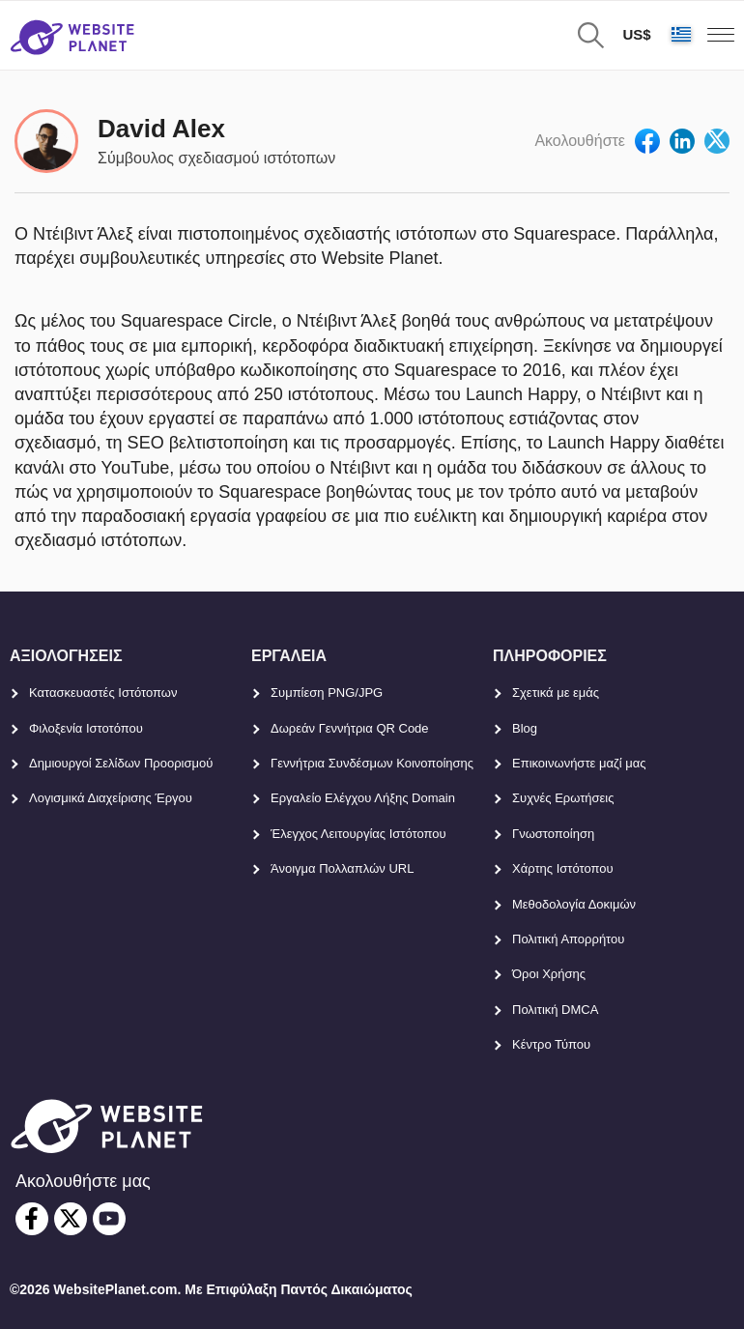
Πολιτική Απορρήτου (568, 939)
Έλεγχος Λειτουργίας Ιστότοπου (358, 833)
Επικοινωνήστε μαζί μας (578, 763)
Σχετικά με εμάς (555, 692)
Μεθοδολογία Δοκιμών (574, 904)
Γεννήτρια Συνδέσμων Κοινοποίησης (372, 763)
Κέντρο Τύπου (551, 1044)
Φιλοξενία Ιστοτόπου (86, 728)
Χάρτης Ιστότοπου (563, 868)
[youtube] (109, 1218)
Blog (524, 728)
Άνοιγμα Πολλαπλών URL (342, 868)
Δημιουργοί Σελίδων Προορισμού (121, 763)
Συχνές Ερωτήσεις (563, 798)
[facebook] (31, 1218)
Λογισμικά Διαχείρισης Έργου (110, 798)
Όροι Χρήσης (549, 974)
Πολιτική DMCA (555, 1009)
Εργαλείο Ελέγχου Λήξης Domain (363, 798)
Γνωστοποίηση (553, 833)
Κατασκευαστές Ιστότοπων (103, 692)
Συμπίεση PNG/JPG (327, 692)
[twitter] (70, 1218)
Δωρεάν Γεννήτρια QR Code (350, 728)
